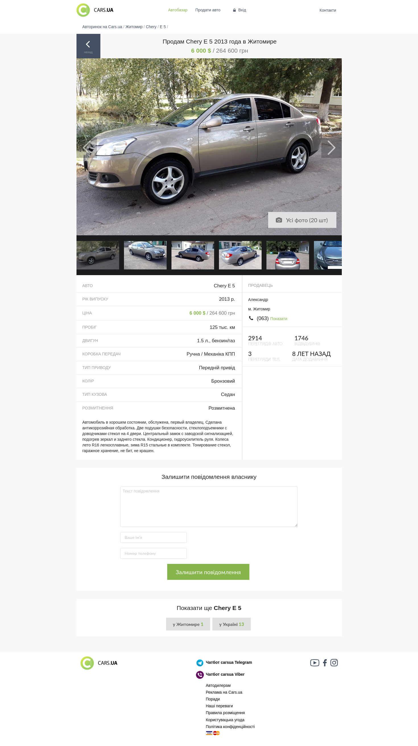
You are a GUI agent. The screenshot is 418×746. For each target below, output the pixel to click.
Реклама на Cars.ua (224, 692)
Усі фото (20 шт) (302, 220)
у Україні (231, 624)
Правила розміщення (225, 712)
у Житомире (188, 624)
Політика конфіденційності (230, 726)
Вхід (239, 10)
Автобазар (177, 10)
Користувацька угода (225, 720)
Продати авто (207, 10)
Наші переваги (219, 706)
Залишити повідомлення (208, 571)
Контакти (327, 10)
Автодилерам (218, 685)
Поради (213, 699)
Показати (278, 318)
